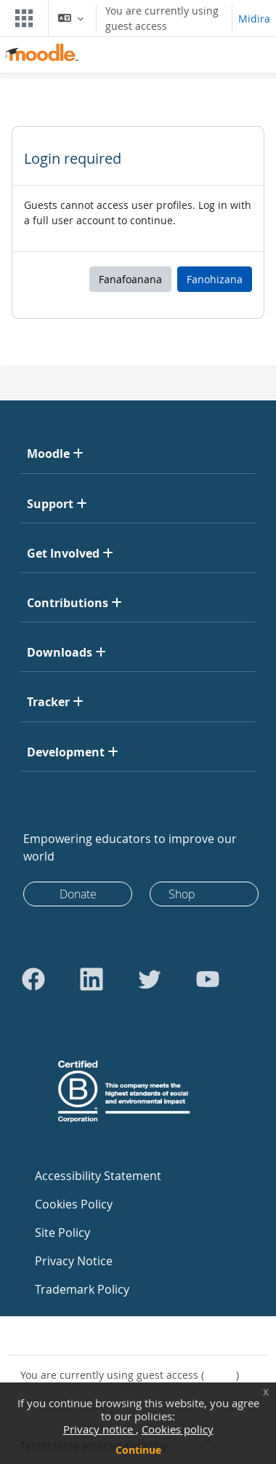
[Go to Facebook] (33, 979)
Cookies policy (178, 1429)
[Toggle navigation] (21, 18)
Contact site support (79, 1335)
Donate (78, 894)
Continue (138, 1450)
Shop (182, 894)
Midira (254, 18)
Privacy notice (99, 1429)
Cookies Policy (74, 1204)
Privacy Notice (74, 1261)
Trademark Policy (82, 1289)
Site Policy (62, 1232)
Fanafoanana (130, 279)
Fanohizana (215, 279)
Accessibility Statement (98, 1176)
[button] (71, 18)
